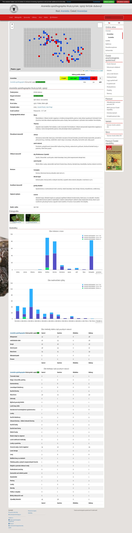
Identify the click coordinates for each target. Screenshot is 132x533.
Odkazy (34, 17)
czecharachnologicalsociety (16, 525)
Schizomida (109, 50)
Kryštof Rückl (42, 107)
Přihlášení (54, 17)
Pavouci (11, 523)
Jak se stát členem (112, 74)
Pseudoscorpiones (111, 47)
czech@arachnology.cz (15, 514)
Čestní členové (111, 64)
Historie (109, 70)
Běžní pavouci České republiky (113, 108)
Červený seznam (112, 113)
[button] (72, 59)
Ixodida (107, 40)
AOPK (9, 527)
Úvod (10, 17)
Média (46, 17)
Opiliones (108, 44)
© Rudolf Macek (17, 222)
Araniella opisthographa (17, 333)
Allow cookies (108, 1)
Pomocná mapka (32, 510)
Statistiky (30, 513)
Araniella (111, 37)
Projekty (109, 90)
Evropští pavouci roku (113, 116)
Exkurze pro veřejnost (113, 67)
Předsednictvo (111, 87)
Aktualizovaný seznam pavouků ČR (113, 103)
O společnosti (111, 83)
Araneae (108, 31)
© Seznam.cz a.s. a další (96, 70)
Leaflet (85, 70)
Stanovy (109, 93)
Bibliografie (18, 17)
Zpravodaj (27, 17)
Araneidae (82, 11)
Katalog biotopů (112, 77)
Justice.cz (10, 517)
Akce (40, 17)
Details (69, 1)
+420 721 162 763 (13, 512)
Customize (96, 1)
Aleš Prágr (49, 107)
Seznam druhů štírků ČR (114, 135)
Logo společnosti (112, 80)
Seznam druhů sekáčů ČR (113, 126)
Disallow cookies (123, 1)
